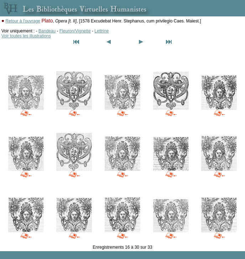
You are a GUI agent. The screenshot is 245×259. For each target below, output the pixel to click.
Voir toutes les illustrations (26, 35)
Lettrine (101, 31)
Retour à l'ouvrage (22, 21)
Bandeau (47, 31)
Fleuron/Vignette (75, 31)
